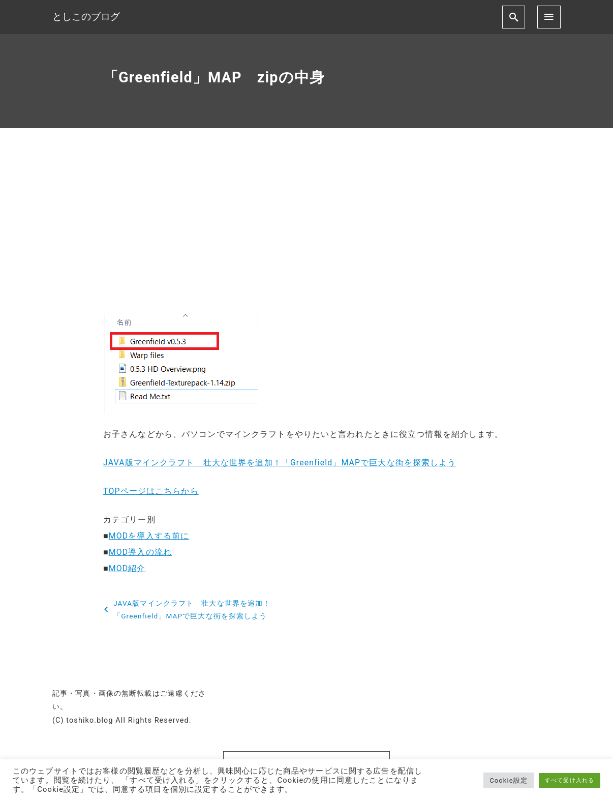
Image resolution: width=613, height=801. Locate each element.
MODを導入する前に (149, 536)
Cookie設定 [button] (508, 780)
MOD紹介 (127, 568)
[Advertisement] (306, 229)
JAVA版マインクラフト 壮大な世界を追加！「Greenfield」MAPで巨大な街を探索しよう (280, 462)
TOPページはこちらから (151, 491)
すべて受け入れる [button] (569, 780)
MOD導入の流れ (140, 552)
